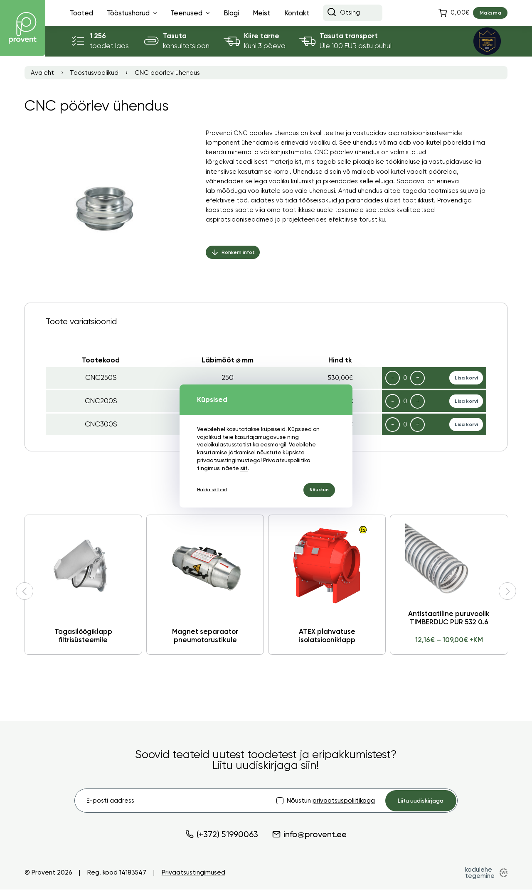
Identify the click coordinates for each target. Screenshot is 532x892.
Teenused (186, 13)
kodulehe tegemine (479, 875)
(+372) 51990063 (221, 837)
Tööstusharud (128, 13)
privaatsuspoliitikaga (336, 802)
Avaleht (42, 73)
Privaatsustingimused (193, 875)
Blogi (231, 13)
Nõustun (316, 489)
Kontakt (296, 13)
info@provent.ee (309, 837)
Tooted (81, 13)
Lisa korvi (464, 378)
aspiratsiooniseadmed (239, 223)
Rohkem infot (234, 257)
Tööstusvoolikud (94, 73)
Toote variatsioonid (81, 321)
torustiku (372, 223)
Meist (261, 13)
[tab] (266, 321)
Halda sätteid (215, 490)
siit (218, 466)
